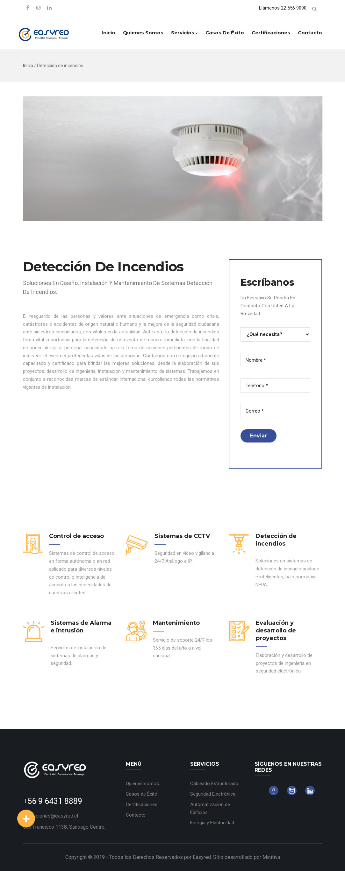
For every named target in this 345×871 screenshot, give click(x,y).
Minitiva (271, 857)
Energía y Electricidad (212, 823)
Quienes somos (143, 33)
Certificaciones (271, 33)
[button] (26, 818)
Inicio (108, 33)
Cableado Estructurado (214, 783)
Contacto (310, 33)
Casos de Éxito (224, 33)
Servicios (184, 33)
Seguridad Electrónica (212, 794)
